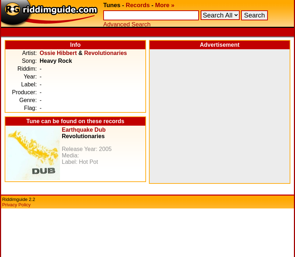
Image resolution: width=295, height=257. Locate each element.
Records (138, 5)
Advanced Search (126, 24)
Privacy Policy (16, 204)
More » (164, 5)
